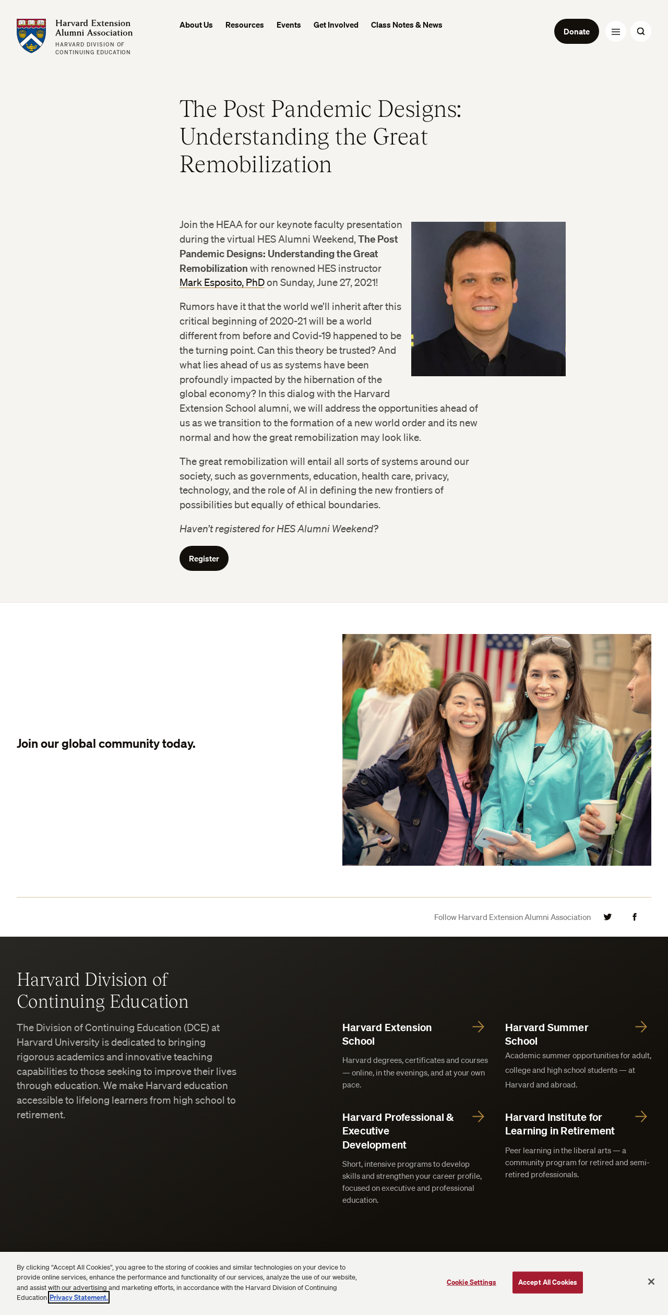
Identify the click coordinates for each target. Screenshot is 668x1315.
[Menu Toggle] (615, 31)
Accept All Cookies (547, 1282)
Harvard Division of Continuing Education (103, 989)
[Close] (651, 1281)
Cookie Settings (471, 1282)
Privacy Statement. (79, 1297)
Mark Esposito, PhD (222, 282)
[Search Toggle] (640, 31)
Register (204, 558)
